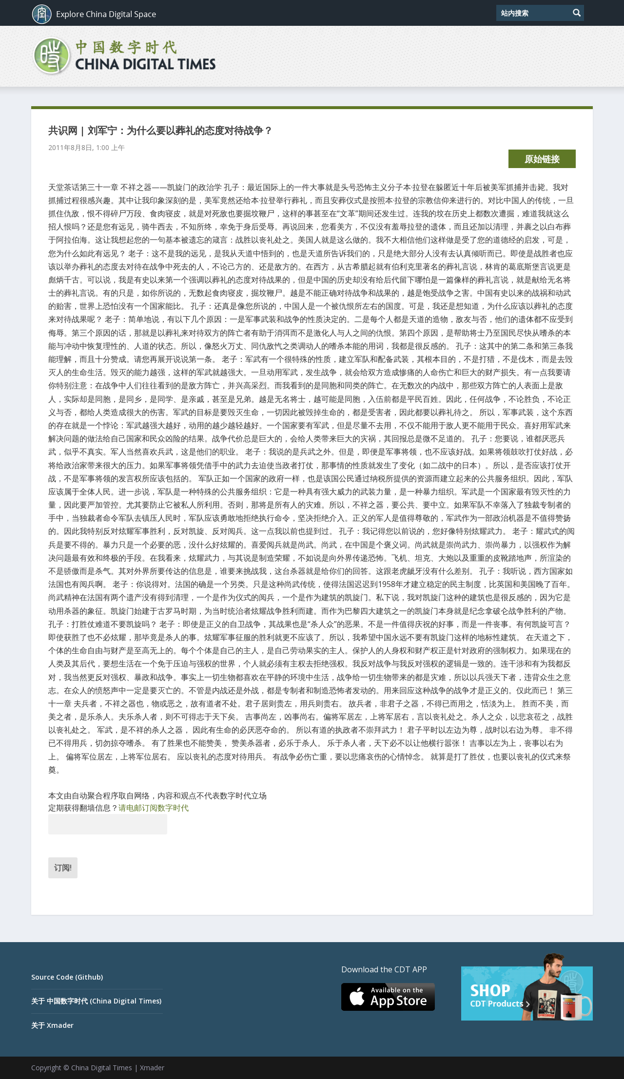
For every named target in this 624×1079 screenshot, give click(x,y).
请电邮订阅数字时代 (153, 807)
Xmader (152, 1067)
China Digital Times (101, 1067)
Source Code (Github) (67, 977)
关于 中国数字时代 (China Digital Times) (96, 1000)
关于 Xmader (52, 1025)
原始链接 (542, 159)
